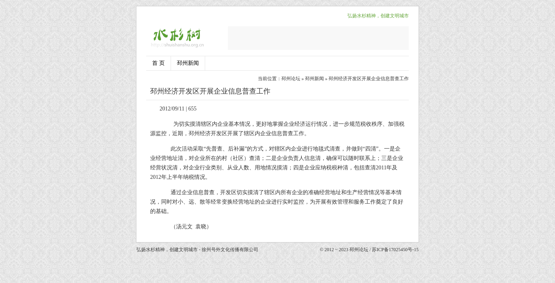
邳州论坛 (290, 78)
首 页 (158, 63)
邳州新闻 (188, 63)
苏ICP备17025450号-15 (395, 249)
